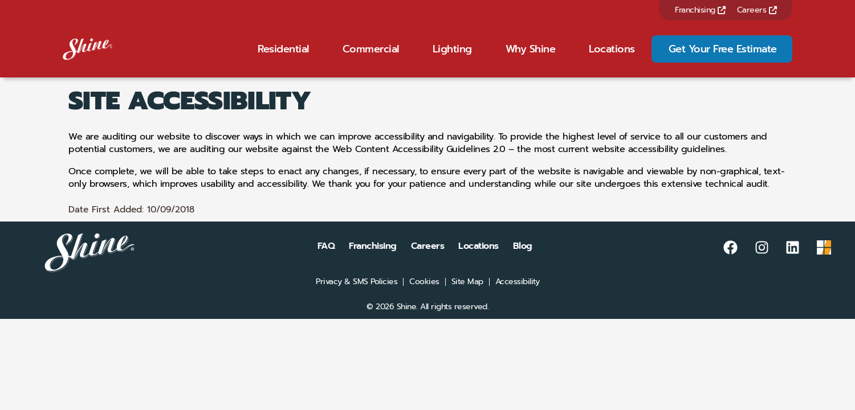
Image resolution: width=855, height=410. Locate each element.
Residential (283, 56)
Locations (612, 56)
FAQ (326, 261)
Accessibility (517, 297)
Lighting (452, 56)
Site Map (467, 297)
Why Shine (531, 56)
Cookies (424, 297)
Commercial (371, 56)
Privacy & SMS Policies (356, 297)
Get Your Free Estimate (723, 56)
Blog (522, 261)
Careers (757, 10)
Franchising (700, 10)
